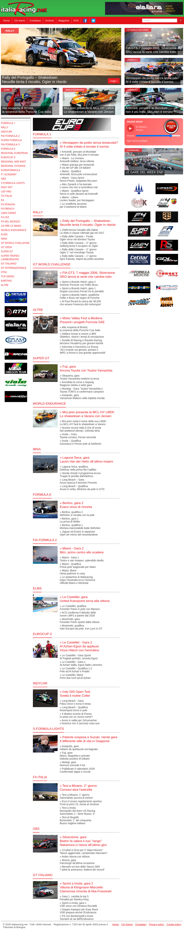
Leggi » (114, 80)
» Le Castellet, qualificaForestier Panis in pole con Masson (80, 608)
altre (6, 90)
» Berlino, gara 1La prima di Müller (70, 520)
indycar (40, 683)
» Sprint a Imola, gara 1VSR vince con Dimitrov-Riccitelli (78, 904)
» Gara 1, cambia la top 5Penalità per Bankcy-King (74, 898)
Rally (10, 30)
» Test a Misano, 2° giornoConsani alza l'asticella (78, 787)
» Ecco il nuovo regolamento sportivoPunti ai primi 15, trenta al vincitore (81, 803)
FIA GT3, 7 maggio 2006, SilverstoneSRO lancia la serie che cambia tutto (151, 50)
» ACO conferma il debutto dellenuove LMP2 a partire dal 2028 (78, 614)
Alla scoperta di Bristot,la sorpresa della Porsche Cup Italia (26, 110)
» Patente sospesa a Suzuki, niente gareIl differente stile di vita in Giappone (88, 739)
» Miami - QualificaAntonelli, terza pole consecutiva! (78, 173)
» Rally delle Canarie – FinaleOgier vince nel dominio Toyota (77, 238)
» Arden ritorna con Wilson (75, 856)
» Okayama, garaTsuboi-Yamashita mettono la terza (79, 377)
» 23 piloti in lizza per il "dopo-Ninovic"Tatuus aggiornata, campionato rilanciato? (83, 852)
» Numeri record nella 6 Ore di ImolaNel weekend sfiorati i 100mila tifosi (80, 429)
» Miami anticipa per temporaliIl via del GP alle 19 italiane (77, 166)
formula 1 (132, 60)
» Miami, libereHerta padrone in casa (72, 572)
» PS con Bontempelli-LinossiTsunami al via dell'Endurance (76, 917)
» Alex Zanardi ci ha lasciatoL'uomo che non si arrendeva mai (79, 186)
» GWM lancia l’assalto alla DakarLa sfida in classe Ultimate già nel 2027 (82, 231)
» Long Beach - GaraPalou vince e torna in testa (75, 702)
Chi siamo (19, 20)
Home (6, 20)
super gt (41, 358)
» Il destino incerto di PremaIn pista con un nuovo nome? (76, 715)
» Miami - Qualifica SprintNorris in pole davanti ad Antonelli (79, 192)
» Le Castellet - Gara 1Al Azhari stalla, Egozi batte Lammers (81, 663)
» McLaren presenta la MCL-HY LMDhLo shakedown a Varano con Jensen (87, 414)
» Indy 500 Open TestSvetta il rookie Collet (75, 693)
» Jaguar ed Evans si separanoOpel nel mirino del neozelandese (79, 533)
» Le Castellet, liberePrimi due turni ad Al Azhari (75, 676)
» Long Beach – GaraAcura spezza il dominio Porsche (78, 481)
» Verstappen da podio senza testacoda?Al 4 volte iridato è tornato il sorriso (89, 144)
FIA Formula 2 (45, 540)
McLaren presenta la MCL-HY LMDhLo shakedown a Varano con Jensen (89, 110)
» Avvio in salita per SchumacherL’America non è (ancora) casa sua (79, 722)
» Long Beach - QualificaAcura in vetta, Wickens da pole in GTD (82, 488)
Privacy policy (156, 924)
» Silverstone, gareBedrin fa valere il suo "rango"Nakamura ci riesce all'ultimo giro (83, 841)
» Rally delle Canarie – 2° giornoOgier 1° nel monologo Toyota (78, 251)
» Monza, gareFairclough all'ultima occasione (77, 862)
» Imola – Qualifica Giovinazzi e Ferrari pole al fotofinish (80, 442)
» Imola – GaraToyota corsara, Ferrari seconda (78, 436)
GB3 (36, 829)
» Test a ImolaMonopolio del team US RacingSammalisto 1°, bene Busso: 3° (77, 810)
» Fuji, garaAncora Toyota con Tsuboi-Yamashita (86, 368)
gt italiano (43, 875)
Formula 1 (42, 134)
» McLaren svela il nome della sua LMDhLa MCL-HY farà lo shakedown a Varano (83, 423)
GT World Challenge (138, 30)
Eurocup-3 (42, 634)
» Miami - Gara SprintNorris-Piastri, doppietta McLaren (78, 179)
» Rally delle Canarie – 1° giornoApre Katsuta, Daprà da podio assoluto (82, 257)
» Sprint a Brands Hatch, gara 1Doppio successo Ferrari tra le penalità (82, 290)
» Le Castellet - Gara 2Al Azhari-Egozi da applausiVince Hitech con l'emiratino (79, 646)
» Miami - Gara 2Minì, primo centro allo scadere (82, 550)
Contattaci (35, 20)
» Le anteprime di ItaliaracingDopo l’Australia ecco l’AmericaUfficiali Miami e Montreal (77, 580)
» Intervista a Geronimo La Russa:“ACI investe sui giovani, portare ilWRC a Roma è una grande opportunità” (83, 349)
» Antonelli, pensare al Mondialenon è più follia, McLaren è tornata (79, 153)
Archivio (49, 20)
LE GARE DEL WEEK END (144, 172)
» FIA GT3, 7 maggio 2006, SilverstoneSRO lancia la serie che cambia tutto (87, 274)
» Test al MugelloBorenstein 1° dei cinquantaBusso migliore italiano (75, 820)
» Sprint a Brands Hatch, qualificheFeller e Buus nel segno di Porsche (79, 296)
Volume (130, 135)
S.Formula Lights (48, 729)
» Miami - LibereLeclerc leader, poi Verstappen (77, 199)
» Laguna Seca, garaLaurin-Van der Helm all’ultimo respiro (86, 459)
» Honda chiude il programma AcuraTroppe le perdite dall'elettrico (80, 475)
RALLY (38, 212)
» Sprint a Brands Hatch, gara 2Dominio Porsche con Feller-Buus (79, 283)
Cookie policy (174, 924)
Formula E (42, 494)
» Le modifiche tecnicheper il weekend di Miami (73, 205)
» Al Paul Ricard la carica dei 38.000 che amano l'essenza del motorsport (80, 303)
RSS (76, 20)
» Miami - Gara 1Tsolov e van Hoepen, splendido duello (82, 559)
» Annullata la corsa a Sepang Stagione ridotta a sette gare (77, 384)
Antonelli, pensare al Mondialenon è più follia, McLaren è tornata (149, 110)
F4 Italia (40, 777)
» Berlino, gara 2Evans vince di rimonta (76, 505)
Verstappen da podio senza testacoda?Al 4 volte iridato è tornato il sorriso (152, 80)
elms (37, 588)
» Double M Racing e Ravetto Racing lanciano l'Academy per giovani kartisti (81, 342)
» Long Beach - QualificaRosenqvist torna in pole (74, 709)
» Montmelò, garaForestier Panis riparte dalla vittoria (79, 621)
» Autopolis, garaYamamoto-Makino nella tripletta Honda (82, 397)
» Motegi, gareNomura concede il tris (72, 764)
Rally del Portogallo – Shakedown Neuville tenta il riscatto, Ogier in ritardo (34, 79)
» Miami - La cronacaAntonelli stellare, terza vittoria (77, 160)
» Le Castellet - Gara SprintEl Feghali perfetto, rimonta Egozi (79, 657)
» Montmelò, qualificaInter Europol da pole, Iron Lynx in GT (81, 627)
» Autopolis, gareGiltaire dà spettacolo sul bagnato (79, 748)
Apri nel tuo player (137, 140)
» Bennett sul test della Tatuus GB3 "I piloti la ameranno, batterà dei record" (82, 868)
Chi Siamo (127, 924)
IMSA (37, 449)
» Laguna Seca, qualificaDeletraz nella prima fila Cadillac (78, 468)
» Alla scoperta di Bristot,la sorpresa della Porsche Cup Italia (80, 329)
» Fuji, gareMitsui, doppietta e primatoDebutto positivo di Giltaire (75, 755)
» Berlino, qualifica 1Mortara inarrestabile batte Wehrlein (80, 527)
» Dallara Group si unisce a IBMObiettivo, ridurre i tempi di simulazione (82, 335)
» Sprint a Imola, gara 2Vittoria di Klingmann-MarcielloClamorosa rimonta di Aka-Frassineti (85, 887)
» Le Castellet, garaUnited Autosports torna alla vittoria (84, 599)
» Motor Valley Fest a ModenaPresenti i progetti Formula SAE (82, 320)
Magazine (63, 20)
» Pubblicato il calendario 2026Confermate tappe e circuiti (77, 770)
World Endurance (74, 90)
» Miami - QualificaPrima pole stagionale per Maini (78, 565)
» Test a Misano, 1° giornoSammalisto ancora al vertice (76, 796)
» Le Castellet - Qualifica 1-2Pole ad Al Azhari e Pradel (76, 670)
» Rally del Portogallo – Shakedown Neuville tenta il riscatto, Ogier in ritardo (88, 223)
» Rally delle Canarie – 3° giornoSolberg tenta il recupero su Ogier (79, 244)
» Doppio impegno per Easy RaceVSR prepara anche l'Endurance (79, 911)
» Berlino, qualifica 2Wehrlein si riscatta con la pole (77, 514)
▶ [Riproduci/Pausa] (130, 128)
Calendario (133, 150)
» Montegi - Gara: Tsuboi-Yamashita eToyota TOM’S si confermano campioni (82, 390)
